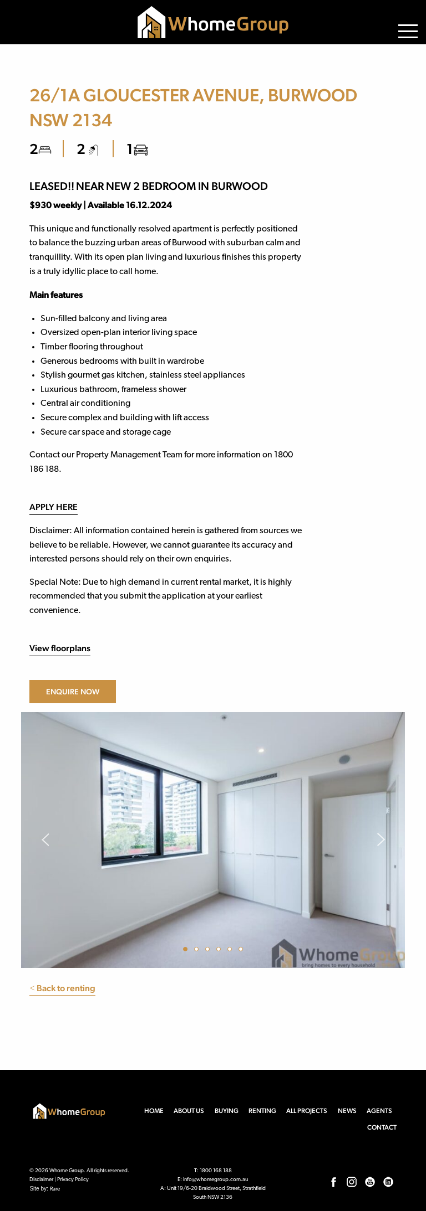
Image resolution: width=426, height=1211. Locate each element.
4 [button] (220, 950)
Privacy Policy (73, 1180)
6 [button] (242, 950)
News (347, 1111)
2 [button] (198, 950)
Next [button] (381, 840)
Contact (382, 1127)
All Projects (306, 1111)
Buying (227, 1111)
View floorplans (59, 648)
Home (154, 1111)
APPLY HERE (53, 507)
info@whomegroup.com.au (215, 1180)
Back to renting (62, 988)
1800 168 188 (216, 1171)
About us (189, 1111)
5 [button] (231, 950)
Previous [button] (44, 840)
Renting (262, 1111)
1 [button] (187, 950)
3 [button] (209, 950)
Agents (379, 1111)
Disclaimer (41, 1180)
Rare (55, 1189)
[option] (213, 840)
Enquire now (72, 691)
